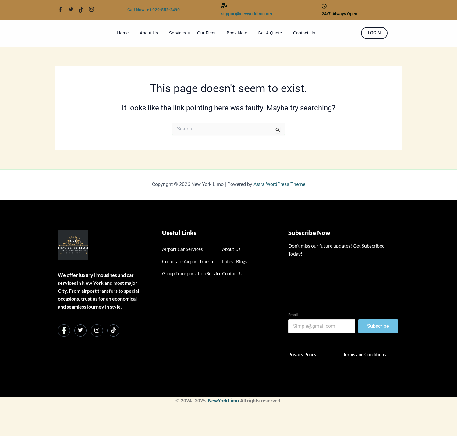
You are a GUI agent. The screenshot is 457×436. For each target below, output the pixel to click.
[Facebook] (62, 9)
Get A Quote (270, 32)
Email (293, 315)
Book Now (237, 32)
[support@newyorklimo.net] (224, 6)
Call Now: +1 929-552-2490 (153, 9)
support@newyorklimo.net (246, 13)
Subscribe (378, 326)
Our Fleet (206, 32)
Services (179, 32)
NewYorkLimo (223, 401)
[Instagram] (97, 330)
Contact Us (304, 32)
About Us (149, 32)
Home (123, 32)
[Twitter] (72, 9)
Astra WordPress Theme (279, 184)
